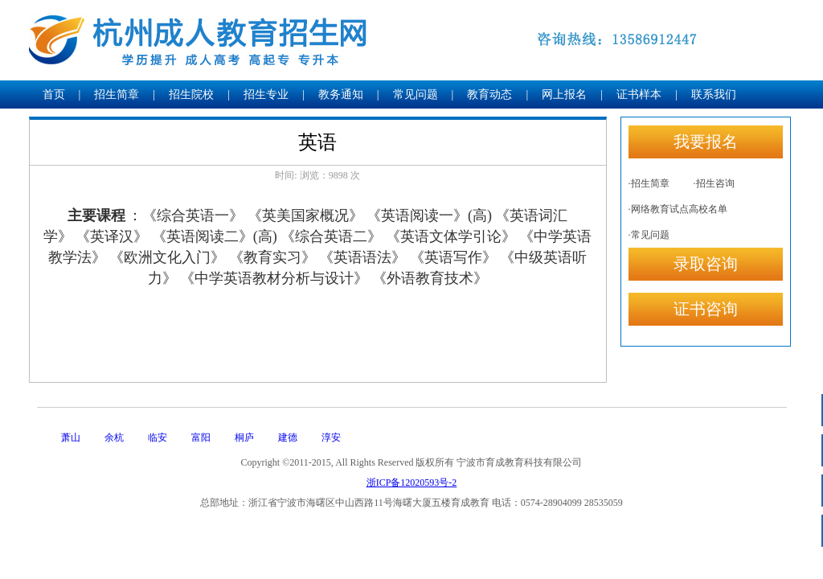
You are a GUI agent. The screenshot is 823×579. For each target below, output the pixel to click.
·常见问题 (649, 234)
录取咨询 (706, 264)
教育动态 (489, 94)
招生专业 (266, 94)
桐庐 (244, 437)
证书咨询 (706, 309)
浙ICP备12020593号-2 (411, 482)
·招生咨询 (714, 183)
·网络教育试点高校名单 (678, 209)
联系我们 (713, 94)
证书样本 (638, 94)
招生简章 (116, 94)
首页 (54, 94)
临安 (157, 437)
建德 (287, 437)
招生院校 (191, 94)
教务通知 (340, 94)
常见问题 (415, 94)
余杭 (114, 437)
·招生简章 (649, 183)
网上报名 (564, 94)
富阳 (201, 437)
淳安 (331, 437)
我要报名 (706, 141)
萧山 (70, 437)
